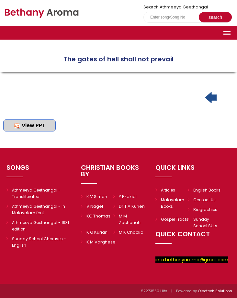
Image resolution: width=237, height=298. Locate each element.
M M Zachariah (130, 219)
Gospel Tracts (174, 219)
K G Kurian (96, 232)
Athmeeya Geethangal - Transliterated (36, 193)
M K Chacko (131, 232)
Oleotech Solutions (215, 290)
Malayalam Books (172, 203)
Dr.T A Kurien (132, 206)
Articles (168, 190)
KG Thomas (98, 216)
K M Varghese (101, 242)
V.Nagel (94, 206)
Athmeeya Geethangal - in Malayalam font (38, 210)
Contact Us (204, 200)
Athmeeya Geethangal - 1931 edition (40, 226)
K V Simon (96, 196)
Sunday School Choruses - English (39, 242)
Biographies (205, 209)
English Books (206, 190)
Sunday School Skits (205, 223)
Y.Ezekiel (128, 196)
